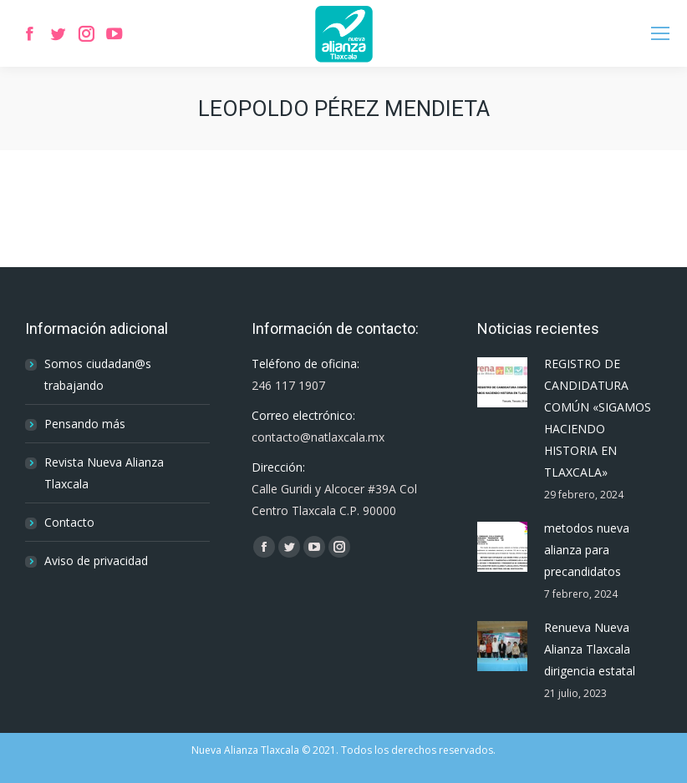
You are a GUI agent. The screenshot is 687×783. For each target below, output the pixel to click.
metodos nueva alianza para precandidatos (586, 549)
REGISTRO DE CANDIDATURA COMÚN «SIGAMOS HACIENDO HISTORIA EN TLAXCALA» (597, 418)
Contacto (69, 522)
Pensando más (84, 424)
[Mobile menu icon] (660, 33)
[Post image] (502, 382)
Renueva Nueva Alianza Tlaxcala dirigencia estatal (589, 649)
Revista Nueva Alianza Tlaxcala (104, 473)
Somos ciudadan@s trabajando (97, 374)
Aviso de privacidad (96, 560)
